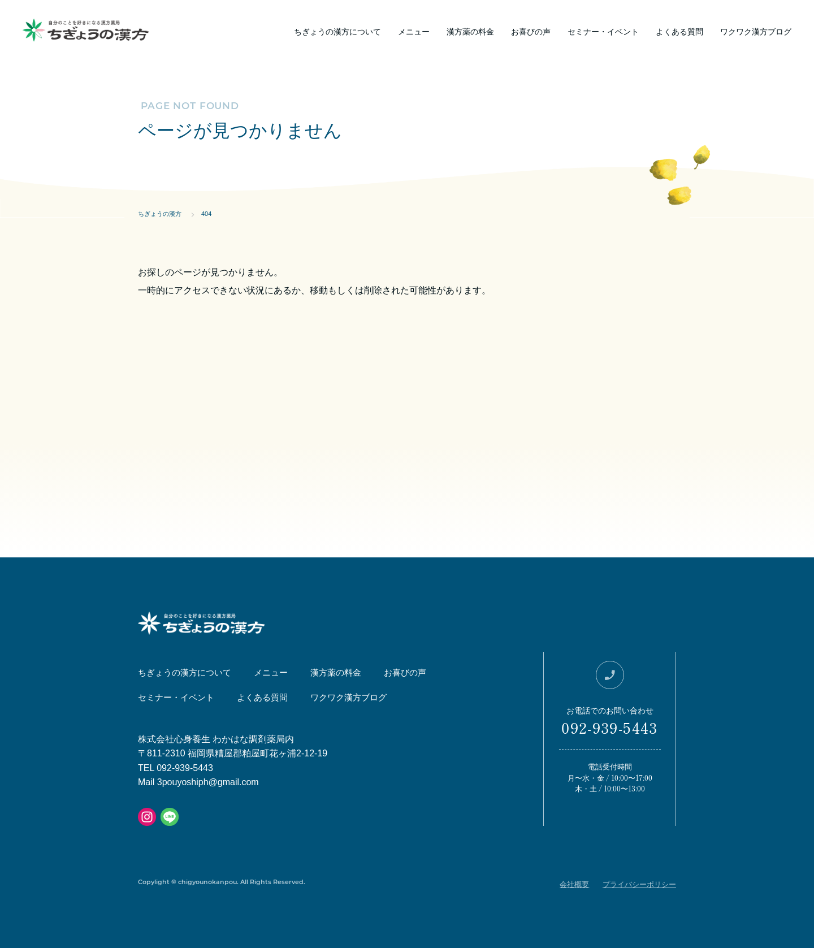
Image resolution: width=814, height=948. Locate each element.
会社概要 (574, 884)
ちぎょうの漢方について (337, 31)
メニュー (414, 31)
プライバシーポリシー (639, 884)
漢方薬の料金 (470, 31)
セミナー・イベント (603, 31)
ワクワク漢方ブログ (755, 31)
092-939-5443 (609, 727)
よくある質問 (679, 31)
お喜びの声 (531, 31)
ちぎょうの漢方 (159, 213)
